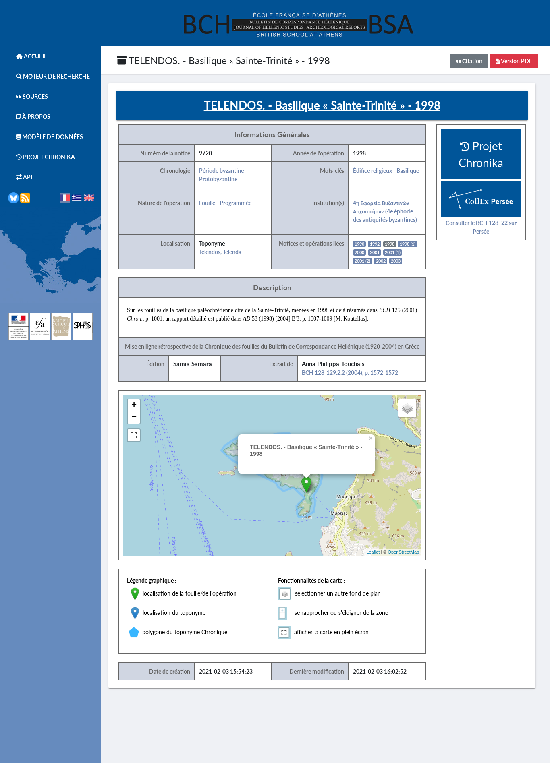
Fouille (212, 203)
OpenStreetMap (407, 552)
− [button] (138, 418)
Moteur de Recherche (49, 76)
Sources (28, 96)
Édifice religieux (376, 170)
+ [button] (138, 406)
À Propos (29, 116)
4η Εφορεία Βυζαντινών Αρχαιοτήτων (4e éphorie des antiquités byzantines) (389, 211)
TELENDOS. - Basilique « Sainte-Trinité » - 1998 (223, 60)
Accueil (27, 56)
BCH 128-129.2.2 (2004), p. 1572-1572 (354, 373)
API (20, 177)
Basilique (412, 170)
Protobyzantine (223, 179)
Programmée (240, 203)
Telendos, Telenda (225, 252)
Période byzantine (226, 170)
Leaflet (377, 552)
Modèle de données (45, 136)
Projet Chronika (41, 156)
